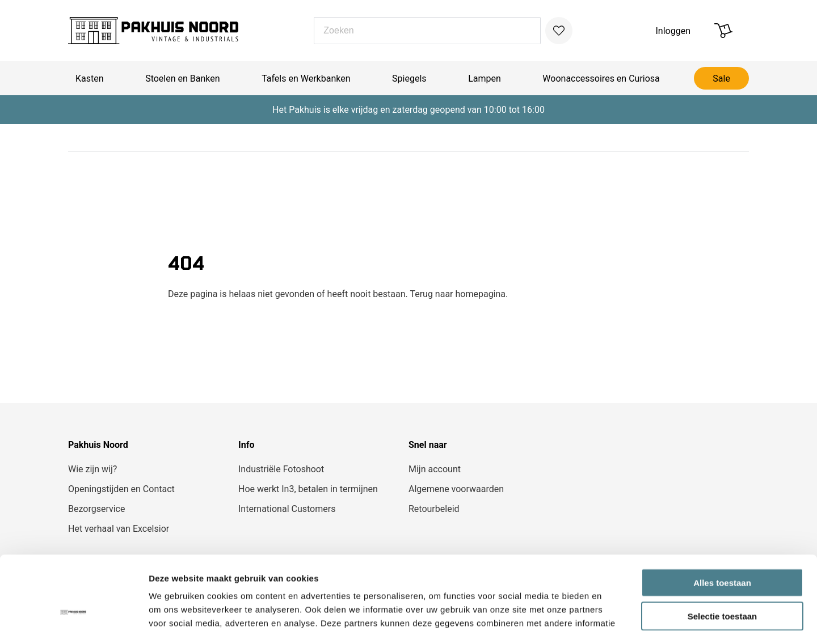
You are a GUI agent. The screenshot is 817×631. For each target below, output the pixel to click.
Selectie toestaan (722, 542)
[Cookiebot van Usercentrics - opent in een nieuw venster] (73, 608)
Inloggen (673, 31)
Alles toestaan (722, 509)
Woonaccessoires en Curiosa (600, 78)
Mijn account (434, 469)
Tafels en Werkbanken (306, 78)
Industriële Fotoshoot (281, 469)
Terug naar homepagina (458, 294)
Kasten (89, 78)
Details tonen (613, 608)
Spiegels (409, 78)
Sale (721, 78)
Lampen (484, 78)
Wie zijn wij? (92, 469)
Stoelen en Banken (182, 78)
